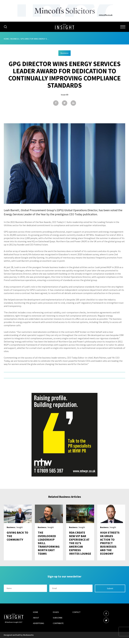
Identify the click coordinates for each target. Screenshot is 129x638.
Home (6, 38)
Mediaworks (28, 635)
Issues (56, 612)
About (36, 617)
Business (15, 38)
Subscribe (57, 617)
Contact (76, 612)
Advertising (38, 623)
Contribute (58, 623)
